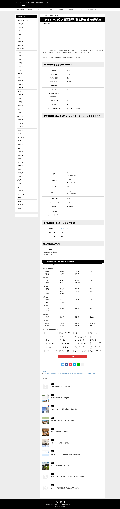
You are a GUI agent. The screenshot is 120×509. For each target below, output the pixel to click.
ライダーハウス (46, 373)
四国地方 (71, 9)
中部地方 (40, 9)
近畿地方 (51, 9)
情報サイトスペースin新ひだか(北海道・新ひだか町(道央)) (67, 476)
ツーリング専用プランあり (90, 373)
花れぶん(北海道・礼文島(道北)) (60, 465)
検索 (73, 356)
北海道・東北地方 (20, 9)
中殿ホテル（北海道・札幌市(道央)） (61, 443)
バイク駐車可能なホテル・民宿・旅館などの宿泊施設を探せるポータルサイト (60, 504)
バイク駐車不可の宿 (91, 9)
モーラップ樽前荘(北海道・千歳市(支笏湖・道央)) (65, 488)
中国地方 (61, 9)
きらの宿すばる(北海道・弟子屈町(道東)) (62, 420)
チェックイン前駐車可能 (77, 373)
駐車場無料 (53, 373)
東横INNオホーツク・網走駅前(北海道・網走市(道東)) (66, 454)
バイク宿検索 (20, 6)
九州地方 (81, 9)
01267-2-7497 (64, 228)
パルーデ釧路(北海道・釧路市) (59, 431)
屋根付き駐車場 (67, 373)
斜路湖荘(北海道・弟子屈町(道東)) (60, 398)
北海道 (44, 371)
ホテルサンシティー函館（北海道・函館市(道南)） (65, 409)
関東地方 (30, 9)
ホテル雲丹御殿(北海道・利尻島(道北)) (61, 386)
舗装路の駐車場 (60, 373)
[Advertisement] (73, 36)
